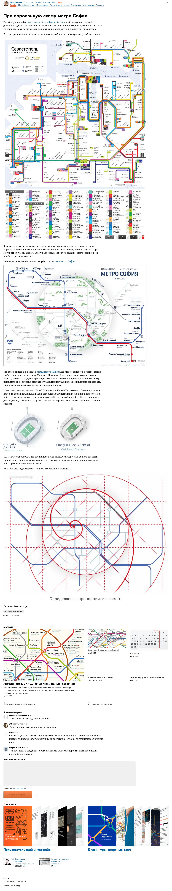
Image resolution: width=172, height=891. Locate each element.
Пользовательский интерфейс (26, 850)
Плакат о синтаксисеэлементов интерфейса (60, 861)
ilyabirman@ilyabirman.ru (15, 881)
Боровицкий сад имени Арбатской (103, 650)
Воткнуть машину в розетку (100, 677)
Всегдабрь (134, 653)
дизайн (16, 615)
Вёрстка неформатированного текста (147, 677)
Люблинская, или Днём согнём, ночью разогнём (39, 684)
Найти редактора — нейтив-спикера (99, 704)
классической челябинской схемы (46, 22)
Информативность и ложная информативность (19, 704)
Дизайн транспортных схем (109, 850)
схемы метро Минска (48, 371)
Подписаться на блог (13, 611)
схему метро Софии (64, 261)
